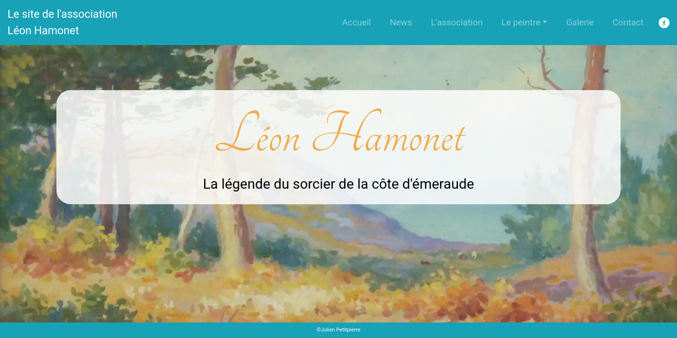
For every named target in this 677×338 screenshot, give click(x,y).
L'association (456, 22)
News (401, 22)
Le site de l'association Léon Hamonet (62, 22)
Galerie (580, 22)
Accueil (356, 22)
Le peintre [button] (521, 22)
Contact (628, 22)
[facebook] (664, 22)
